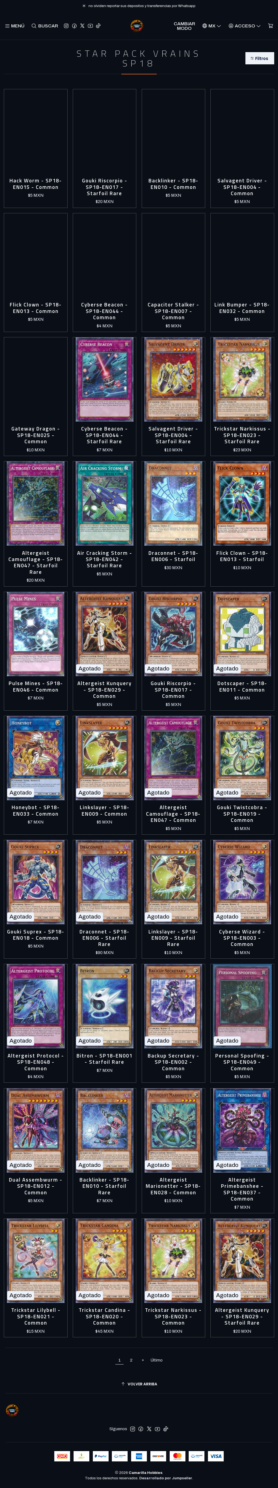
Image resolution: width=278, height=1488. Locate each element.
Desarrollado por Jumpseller (165, 1478)
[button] (259, 58)
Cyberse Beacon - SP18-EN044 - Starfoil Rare (104, 435)
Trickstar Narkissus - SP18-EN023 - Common (173, 1316)
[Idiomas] (212, 25)
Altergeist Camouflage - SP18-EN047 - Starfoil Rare (35, 563)
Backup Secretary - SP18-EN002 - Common (173, 1062)
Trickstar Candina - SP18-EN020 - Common (104, 1316)
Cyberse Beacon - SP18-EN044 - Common (104, 311)
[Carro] (270, 25)
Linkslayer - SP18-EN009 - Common (104, 810)
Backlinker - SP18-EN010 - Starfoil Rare (104, 1186)
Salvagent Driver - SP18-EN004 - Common (242, 187)
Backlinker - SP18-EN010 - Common (173, 184)
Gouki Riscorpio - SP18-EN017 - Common (173, 689)
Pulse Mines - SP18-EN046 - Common (36, 686)
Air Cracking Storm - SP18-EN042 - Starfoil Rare (104, 559)
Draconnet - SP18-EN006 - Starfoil (173, 556)
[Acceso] (244, 25)
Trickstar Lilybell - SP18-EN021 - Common (36, 1316)
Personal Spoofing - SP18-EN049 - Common (242, 1062)
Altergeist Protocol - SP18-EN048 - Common (36, 1062)
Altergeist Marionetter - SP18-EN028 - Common (173, 1186)
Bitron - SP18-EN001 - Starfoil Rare (104, 1059)
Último (156, 1360)
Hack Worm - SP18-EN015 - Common (36, 184)
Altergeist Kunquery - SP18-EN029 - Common (104, 689)
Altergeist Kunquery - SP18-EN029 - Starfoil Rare (242, 1316)
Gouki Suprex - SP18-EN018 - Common (35, 935)
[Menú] (15, 25)
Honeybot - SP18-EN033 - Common (36, 810)
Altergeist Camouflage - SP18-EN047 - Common (173, 814)
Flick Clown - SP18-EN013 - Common (36, 308)
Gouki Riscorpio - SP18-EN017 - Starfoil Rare (104, 187)
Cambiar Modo (184, 26)
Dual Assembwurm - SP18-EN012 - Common (35, 1186)
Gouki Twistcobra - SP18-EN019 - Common (242, 814)
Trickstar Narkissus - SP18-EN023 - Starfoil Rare (242, 435)
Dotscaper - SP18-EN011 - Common (242, 686)
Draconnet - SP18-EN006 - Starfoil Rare (104, 938)
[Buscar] (44, 25)
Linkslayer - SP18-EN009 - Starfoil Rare (173, 938)
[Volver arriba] (139, 1384)
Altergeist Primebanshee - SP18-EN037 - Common (242, 1189)
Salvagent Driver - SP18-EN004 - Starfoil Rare (173, 435)
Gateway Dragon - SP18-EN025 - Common (35, 435)
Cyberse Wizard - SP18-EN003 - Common (242, 938)
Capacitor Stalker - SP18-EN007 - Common (173, 311)
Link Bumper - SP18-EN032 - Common (242, 308)
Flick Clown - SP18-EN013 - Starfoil (242, 556)
